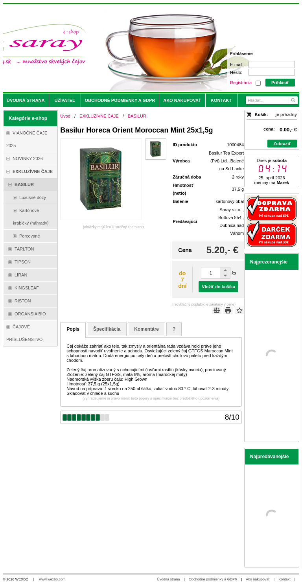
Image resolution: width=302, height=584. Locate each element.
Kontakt (284, 579)
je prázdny (286, 114)
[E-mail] (272, 64)
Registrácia (241, 82)
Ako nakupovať (257, 579)
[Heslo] (272, 72)
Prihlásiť (280, 82)
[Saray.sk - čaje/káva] (114, 48)
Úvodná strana (168, 579)
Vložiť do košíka (218, 286)
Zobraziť (282, 143)
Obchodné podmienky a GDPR (213, 579)
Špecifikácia (106, 329)
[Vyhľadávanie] (272, 100)
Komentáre (146, 329)
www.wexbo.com (52, 579)
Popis (72, 329)
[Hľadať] (293, 100)
